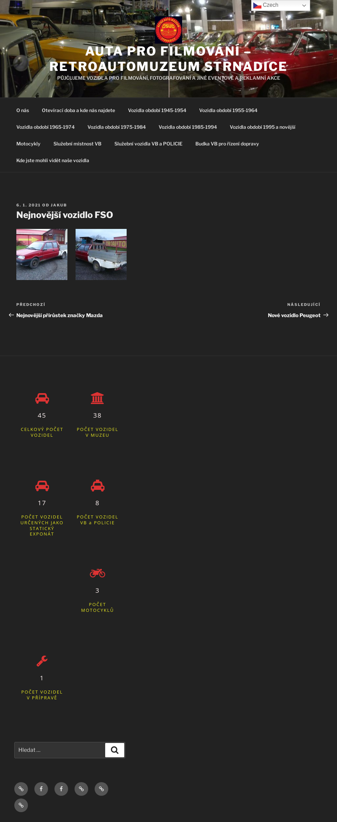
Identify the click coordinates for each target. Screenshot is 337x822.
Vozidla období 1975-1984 (116, 127)
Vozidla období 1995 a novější (262, 127)
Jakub (59, 205)
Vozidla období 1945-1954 (157, 110)
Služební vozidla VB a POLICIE (148, 143)
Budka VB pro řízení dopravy (227, 143)
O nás (22, 110)
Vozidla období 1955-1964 (228, 110)
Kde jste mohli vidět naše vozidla (52, 160)
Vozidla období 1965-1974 (45, 127)
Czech (265, 5)
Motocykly (28, 143)
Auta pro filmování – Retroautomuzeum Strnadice (168, 59)
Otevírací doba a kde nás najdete (78, 110)
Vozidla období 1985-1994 (188, 127)
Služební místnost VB (77, 143)
